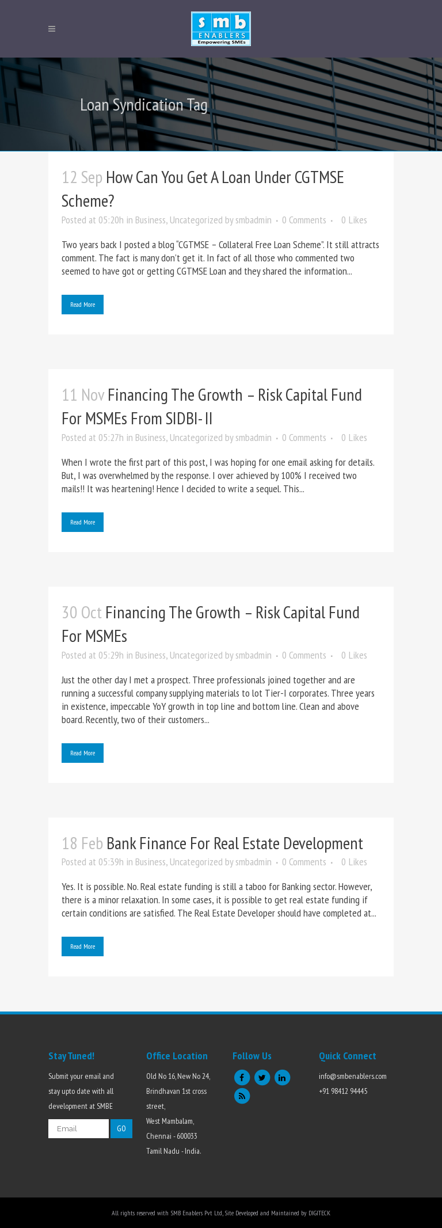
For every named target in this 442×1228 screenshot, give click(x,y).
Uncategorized (196, 219)
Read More (82, 304)
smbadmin (253, 219)
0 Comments (304, 219)
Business (150, 219)
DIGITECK (319, 1212)
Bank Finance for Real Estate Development (234, 842)
